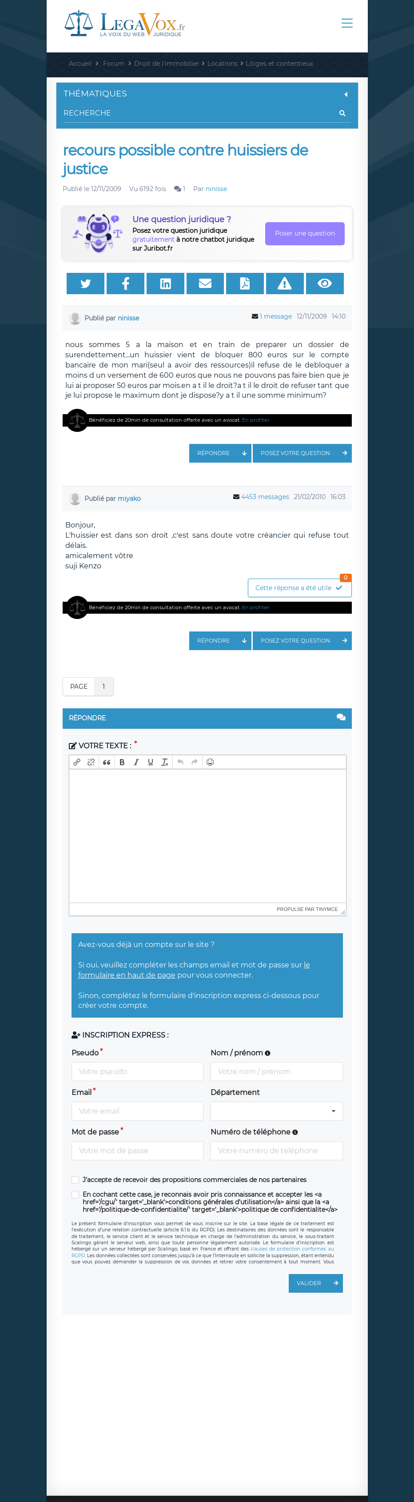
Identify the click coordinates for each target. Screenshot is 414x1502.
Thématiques (207, 93)
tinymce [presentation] (327, 909)
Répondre (224, 453)
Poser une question (305, 233)
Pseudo (85, 1053)
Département (235, 1092)
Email (82, 1092)
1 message (276, 316)
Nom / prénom (241, 1053)
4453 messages (265, 497)
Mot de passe (95, 1132)
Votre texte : (101, 746)
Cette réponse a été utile (303, 585)
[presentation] (77, 762)
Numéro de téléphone (254, 1132)
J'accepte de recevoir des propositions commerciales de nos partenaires (195, 1180)
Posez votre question (306, 453)
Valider (320, 1283)
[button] (77, 762)
